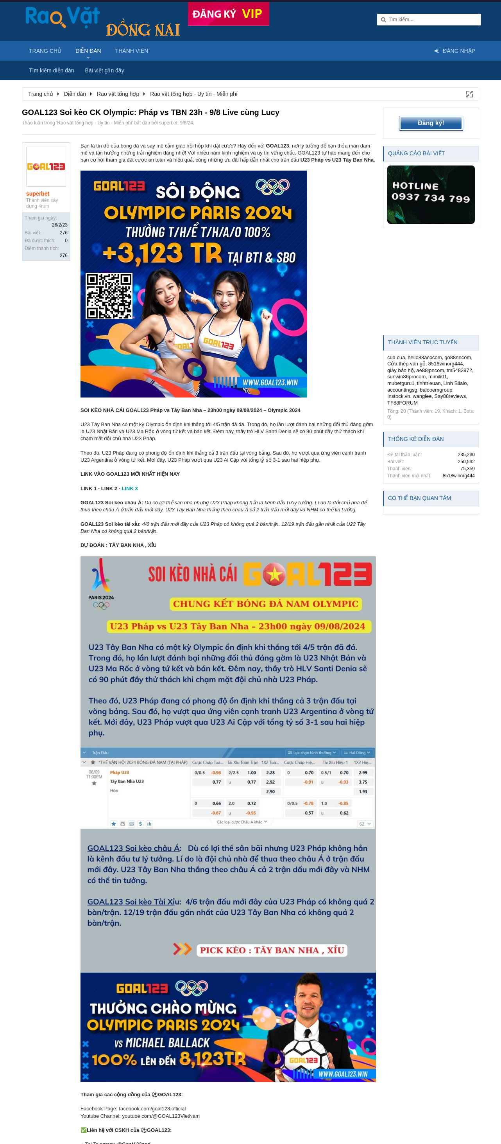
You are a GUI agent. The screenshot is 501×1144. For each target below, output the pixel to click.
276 (64, 233)
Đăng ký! (431, 123)
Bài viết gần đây (104, 70)
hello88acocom (425, 357)
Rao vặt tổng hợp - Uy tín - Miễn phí (94, 123)
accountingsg (402, 390)
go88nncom (457, 357)
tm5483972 (459, 370)
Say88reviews (450, 396)
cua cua (396, 357)
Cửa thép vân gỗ (406, 364)
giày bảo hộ (400, 370)
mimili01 (437, 377)
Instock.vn (398, 396)
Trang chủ (45, 51)
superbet (168, 123)
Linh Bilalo (455, 383)
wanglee (422, 396)
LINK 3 (130, 488)
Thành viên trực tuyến (423, 342)
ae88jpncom (430, 370)
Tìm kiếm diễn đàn (51, 70)
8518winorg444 (445, 364)
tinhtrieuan (429, 383)
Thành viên (132, 51)
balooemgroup (436, 390)
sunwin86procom (406, 377)
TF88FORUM (402, 403)
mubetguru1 (400, 383)
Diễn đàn (88, 51)
